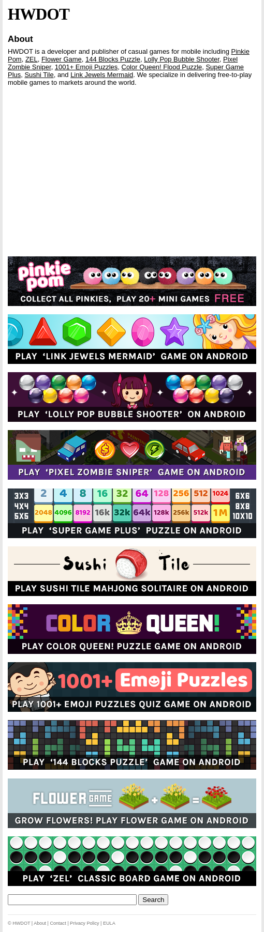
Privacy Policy (84, 923)
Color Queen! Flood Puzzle (162, 67)
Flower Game (61, 59)
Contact (58, 923)
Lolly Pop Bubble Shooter (181, 59)
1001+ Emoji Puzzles (86, 67)
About (20, 39)
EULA (109, 923)
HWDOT (38, 14)
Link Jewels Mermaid (101, 75)
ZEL (31, 59)
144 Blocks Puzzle (112, 59)
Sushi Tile (38, 75)
